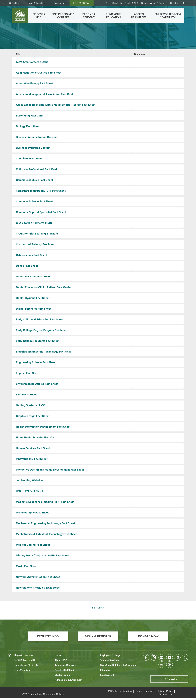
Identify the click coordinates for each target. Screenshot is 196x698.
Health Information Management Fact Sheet (43, 426)
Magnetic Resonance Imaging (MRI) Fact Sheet (45, 501)
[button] (48, 636)
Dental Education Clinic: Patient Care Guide (43, 287)
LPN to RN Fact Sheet (29, 491)
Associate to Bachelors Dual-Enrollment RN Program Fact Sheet (55, 105)
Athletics (174, 3)
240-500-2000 (22, 669)
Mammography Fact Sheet (32, 512)
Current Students (114, 3)
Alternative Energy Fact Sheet (34, 83)
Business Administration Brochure (37, 137)
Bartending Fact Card (29, 115)
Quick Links (14, 3)
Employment (59, 3)
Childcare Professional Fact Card (36, 169)
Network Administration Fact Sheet (38, 577)
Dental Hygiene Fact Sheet (32, 298)
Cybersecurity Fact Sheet (31, 255)
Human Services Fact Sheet (33, 448)
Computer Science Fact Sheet (34, 201)
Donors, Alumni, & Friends (153, 3)
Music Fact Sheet (26, 566)
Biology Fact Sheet (28, 126)
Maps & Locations (36, 3)
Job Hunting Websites (30, 480)
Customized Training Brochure (35, 244)
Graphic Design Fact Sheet (32, 416)
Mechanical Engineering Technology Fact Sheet (45, 523)
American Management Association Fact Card (44, 94)
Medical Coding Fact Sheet (33, 544)
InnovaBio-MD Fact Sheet (31, 459)
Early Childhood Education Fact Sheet (39, 319)
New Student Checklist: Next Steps (38, 587)
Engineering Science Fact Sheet (36, 362)
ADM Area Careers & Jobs (32, 62)
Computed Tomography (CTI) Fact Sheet (41, 190)
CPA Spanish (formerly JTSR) (34, 223)
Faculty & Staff (131, 3)
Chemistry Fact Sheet (29, 158)
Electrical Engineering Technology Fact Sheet (44, 351)
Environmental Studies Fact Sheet (37, 383)
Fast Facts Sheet (26, 394)
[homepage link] (20, 15)
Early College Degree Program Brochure (41, 330)
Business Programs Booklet (33, 147)
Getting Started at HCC (30, 405)
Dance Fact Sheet (27, 265)
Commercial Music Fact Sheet (34, 180)
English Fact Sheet (27, 373)
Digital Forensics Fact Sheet (33, 308)
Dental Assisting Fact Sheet (33, 276)
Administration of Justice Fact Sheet (38, 72)
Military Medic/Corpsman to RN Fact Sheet (42, 555)
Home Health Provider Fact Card (36, 437)
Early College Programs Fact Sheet (37, 341)
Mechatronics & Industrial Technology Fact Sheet (46, 534)
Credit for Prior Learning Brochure (37, 233)
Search (186, 3)
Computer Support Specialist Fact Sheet (41, 212)
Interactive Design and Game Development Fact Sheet (50, 469)
